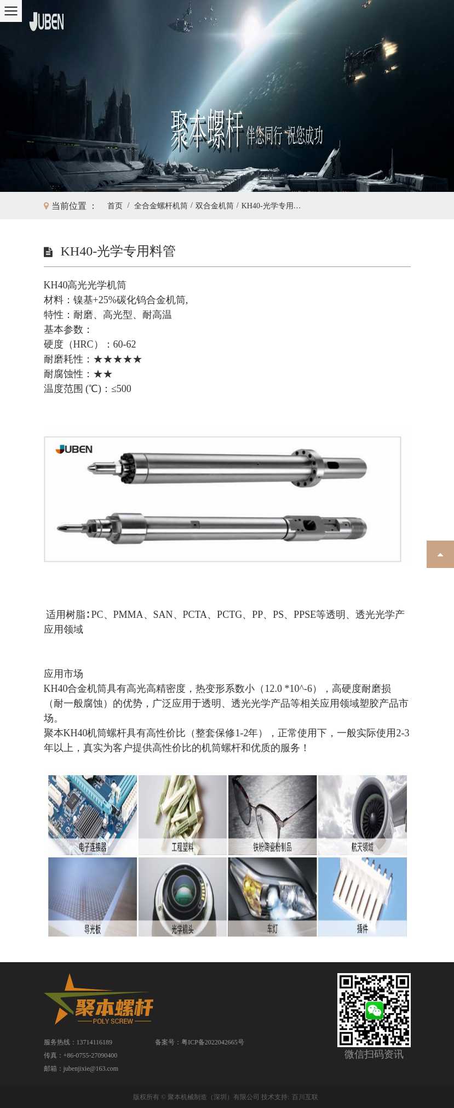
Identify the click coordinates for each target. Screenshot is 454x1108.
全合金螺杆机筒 (161, 206)
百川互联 (305, 1097)
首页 (115, 206)
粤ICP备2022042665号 (212, 1042)
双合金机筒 (215, 206)
